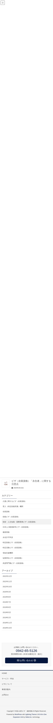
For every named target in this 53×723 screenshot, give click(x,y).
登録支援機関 (8, 553)
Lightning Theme (30, 714)
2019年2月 (7, 618)
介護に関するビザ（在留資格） (15, 501)
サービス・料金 (8, 679)
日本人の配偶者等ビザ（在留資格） (16, 527)
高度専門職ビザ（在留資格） (14, 563)
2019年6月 (7, 607)
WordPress (18, 714)
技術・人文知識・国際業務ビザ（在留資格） (20, 522)
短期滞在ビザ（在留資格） (13, 558)
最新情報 (6, 532)
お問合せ (5, 695)
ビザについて (7, 684)
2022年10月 (7, 587)
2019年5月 (7, 612)
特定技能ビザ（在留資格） (13, 542)
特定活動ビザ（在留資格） (13, 548)
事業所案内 (6, 689)
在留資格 (6, 512)
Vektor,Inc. (28, 717)
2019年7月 (7, 602)
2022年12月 (7, 576)
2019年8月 (7, 597)
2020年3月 (7, 592)
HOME (4, 673)
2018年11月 (7, 623)
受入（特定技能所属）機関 (13, 506)
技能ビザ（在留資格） (11, 517)
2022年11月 (7, 581)
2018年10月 (7, 628)
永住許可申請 (8, 537)
